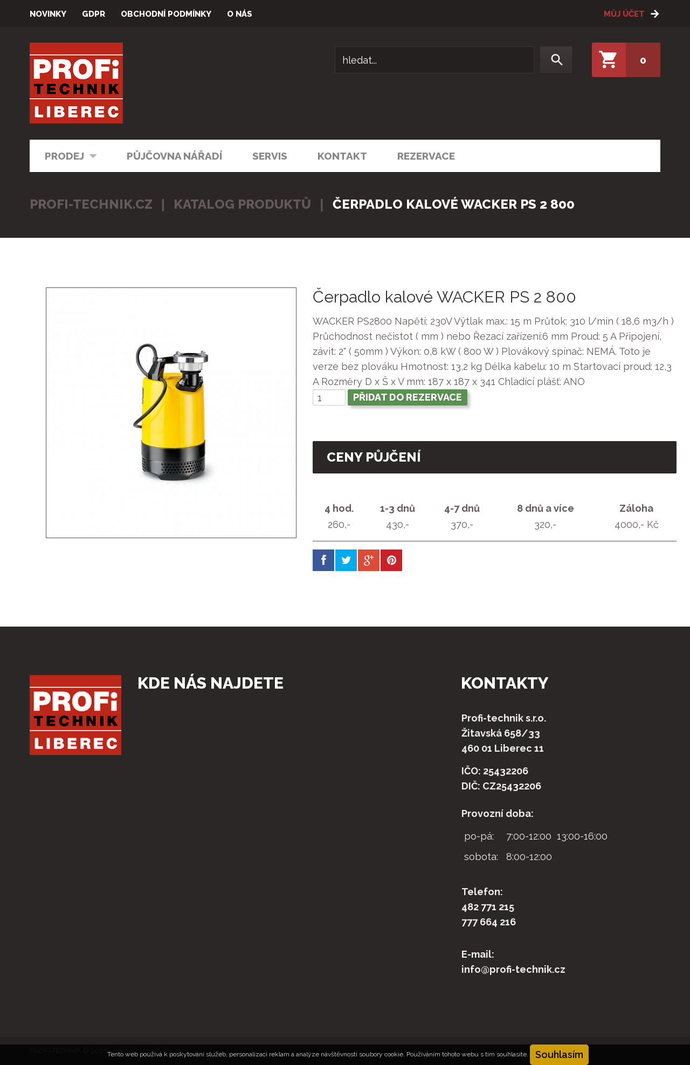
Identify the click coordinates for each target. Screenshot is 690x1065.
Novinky (48, 14)
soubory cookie (381, 1054)
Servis (269, 156)
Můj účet (624, 14)
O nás (239, 14)
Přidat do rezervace (407, 397)
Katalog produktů (242, 204)
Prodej (64, 155)
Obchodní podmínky (166, 14)
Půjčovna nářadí (174, 156)
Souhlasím (559, 1054)
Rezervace (426, 156)
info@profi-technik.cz (513, 969)
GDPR (93, 14)
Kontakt (342, 156)
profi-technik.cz (91, 204)
